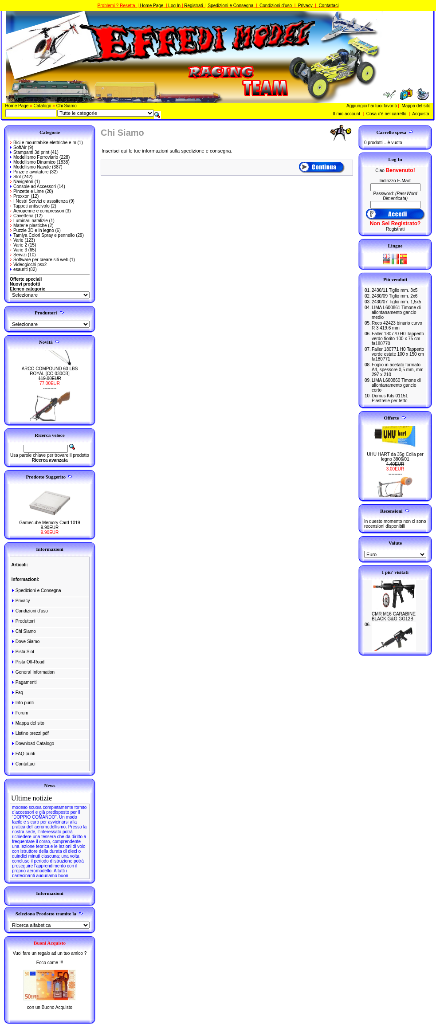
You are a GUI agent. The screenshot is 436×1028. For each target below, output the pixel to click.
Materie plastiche (28, 225)
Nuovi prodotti (25, 284)
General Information (33, 672)
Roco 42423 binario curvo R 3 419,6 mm (397, 325)
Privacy (305, 5)
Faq (17, 692)
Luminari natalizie (29, 220)
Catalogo (42, 105)
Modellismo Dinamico (32, 162)
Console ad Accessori (33, 186)
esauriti (18, 269)
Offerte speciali (26, 279)
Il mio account (346, 113)
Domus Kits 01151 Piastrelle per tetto (390, 398)
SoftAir (18, 147)
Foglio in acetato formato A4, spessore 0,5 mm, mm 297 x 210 (398, 369)
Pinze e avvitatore (29, 171)
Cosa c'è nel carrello (386, 113)
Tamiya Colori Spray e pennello (42, 235)
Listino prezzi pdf (30, 733)
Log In (174, 5)
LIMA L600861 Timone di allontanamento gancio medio (396, 312)
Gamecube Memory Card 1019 (49, 522)
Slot (15, 176)
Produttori (23, 621)
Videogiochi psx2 (28, 264)
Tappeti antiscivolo (30, 206)
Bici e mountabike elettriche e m (43, 142)
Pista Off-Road (27, 661)
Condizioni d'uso (275, 5)
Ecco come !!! (49, 962)
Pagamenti (24, 682)
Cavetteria (22, 215)
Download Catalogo (32, 743)
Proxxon (20, 196)
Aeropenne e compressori (37, 210)
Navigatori (21, 181)
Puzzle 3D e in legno (32, 230)
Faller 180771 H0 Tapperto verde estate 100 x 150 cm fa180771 (398, 354)
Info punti (22, 702)
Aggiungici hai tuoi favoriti (371, 105)
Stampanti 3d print (29, 152)
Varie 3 (18, 249)
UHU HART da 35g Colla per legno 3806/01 (395, 461)
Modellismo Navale (30, 167)
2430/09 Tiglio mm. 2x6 (394, 296)
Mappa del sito (415, 105)
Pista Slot (22, 651)
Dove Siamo (25, 641)
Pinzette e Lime (27, 191)
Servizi (18, 254)
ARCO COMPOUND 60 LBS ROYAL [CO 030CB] (50, 376)
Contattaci (328, 5)
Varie (17, 240)
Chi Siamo (66, 105)
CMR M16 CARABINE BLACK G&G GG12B (394, 621)
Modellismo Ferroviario (34, 157)
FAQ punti (23, 753)
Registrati (193, 5)
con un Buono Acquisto (49, 1007)
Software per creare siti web (39, 259)
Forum (19, 712)
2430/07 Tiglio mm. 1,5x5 (396, 301)
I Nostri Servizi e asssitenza (39, 201)
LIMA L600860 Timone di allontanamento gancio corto (396, 385)
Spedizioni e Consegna (230, 5)
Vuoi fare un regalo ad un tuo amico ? (49, 953)
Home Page (152, 5)
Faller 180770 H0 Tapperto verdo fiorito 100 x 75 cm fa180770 (398, 338)
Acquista (420, 113)
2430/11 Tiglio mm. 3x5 (394, 290)
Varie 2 (18, 245)
